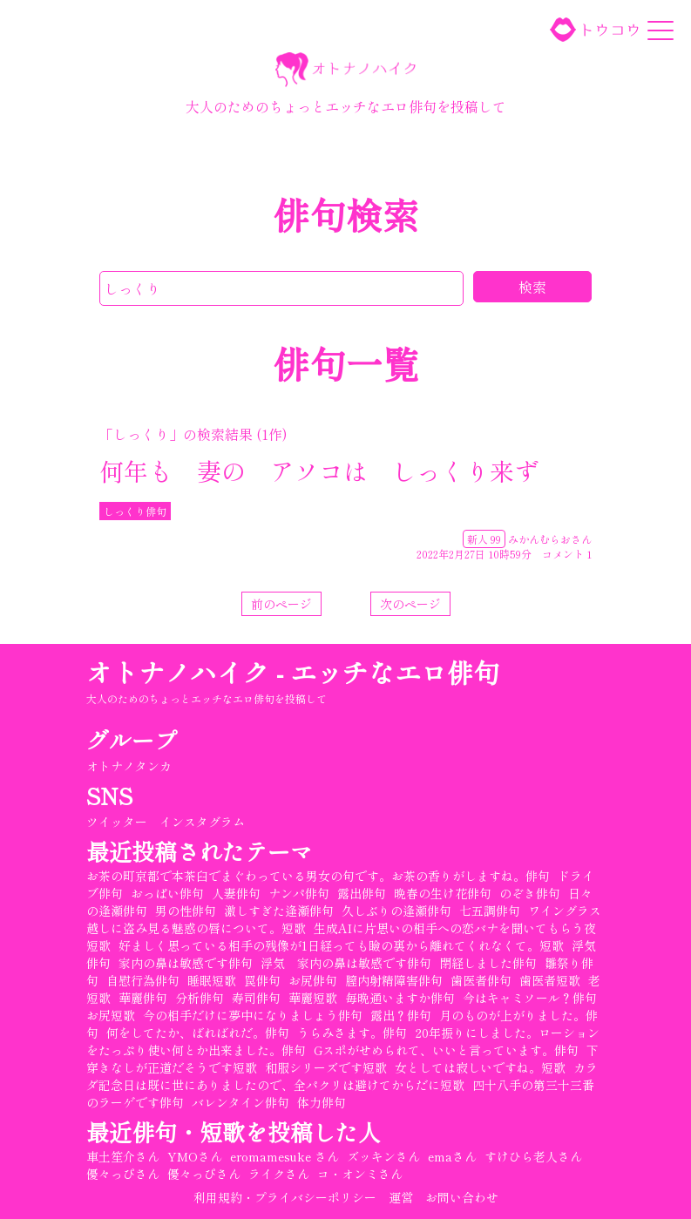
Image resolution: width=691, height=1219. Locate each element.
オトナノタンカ (129, 766)
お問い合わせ (461, 1197)
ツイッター (116, 821)
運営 (401, 1197)
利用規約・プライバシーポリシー (284, 1197)
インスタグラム (202, 821)
